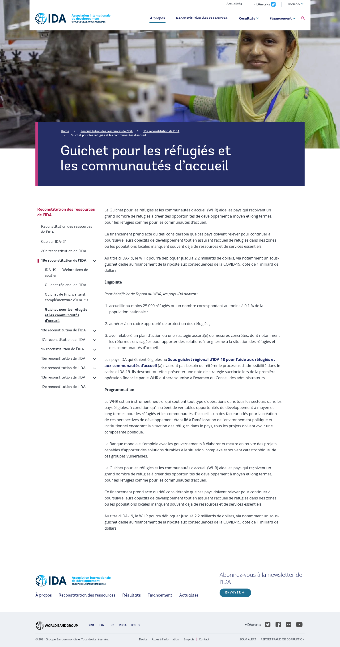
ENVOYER (233, 592)
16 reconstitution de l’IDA (62, 349)
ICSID (135, 625)
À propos (157, 18)
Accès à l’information (165, 639)
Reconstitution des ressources (202, 18)
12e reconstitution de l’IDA (63, 387)
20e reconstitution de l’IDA (63, 251)
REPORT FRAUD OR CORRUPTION (283, 639)
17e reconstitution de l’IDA (63, 340)
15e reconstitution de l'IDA (63, 359)
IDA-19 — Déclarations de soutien (66, 273)
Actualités (234, 4)
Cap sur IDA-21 (53, 242)
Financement (281, 19)
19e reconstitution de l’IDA (161, 131)
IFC (111, 625)
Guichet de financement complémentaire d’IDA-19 (66, 297)
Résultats (246, 19)
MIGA (123, 625)
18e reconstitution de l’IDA (63, 330)
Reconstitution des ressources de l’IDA (107, 131)
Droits (143, 639)
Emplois (189, 639)
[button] (303, 18)
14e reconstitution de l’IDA (63, 368)
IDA (101, 625)
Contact (204, 639)
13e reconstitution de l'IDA (63, 377)
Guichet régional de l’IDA (65, 285)
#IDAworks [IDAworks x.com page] (262, 4)
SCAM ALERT (247, 639)
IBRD (90, 625)
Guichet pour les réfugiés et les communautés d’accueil (108, 135)
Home (65, 131)
